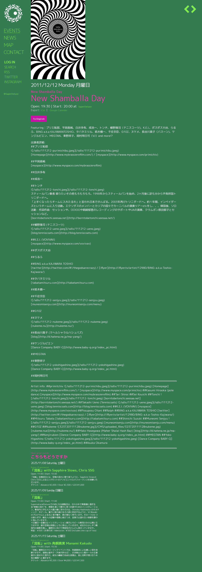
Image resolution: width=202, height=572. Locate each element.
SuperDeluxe (88, 106)
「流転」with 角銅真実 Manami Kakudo (65, 542)
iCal (43, 110)
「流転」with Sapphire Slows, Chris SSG (65, 469)
